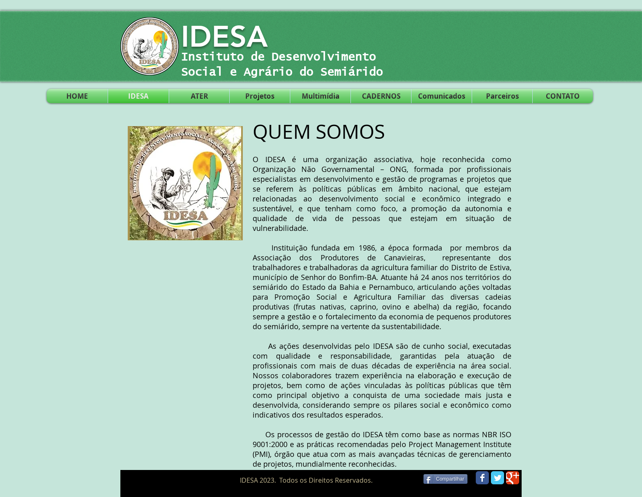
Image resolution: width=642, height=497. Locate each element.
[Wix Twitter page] (497, 477)
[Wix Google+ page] (512, 477)
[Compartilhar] (445, 479)
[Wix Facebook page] (482, 477)
